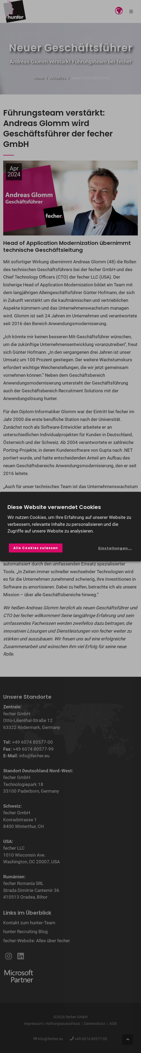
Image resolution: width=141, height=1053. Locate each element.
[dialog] (70, 526)
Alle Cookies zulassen (35, 548)
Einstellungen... (115, 548)
